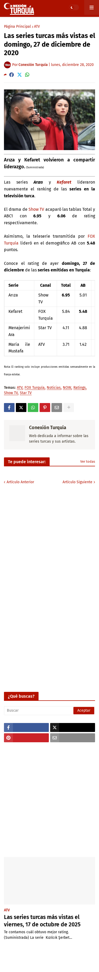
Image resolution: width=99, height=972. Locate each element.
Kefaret (64, 182)
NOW (67, 388)
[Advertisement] (49, 799)
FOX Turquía (35, 388)
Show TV (36, 209)
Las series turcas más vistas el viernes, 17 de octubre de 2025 (42, 921)
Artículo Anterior (20, 482)
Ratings (79, 388)
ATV (37, 26)
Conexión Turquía (47, 427)
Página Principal (17, 26)
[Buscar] (49, 710)
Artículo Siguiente (77, 482)
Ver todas (87, 461)
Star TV (26, 393)
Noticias (54, 388)
